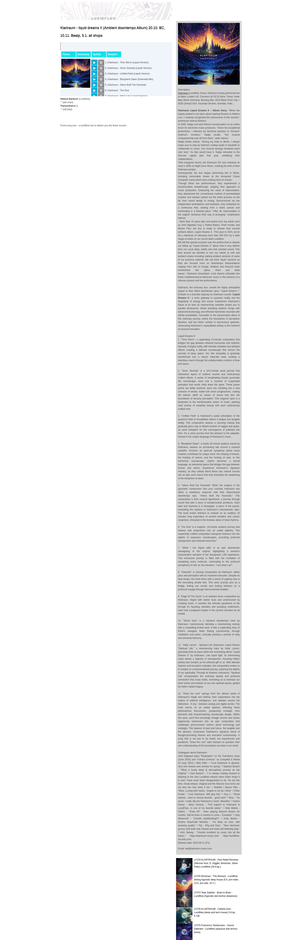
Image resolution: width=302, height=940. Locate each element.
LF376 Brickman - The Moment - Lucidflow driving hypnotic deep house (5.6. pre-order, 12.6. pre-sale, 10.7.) (216, 879)
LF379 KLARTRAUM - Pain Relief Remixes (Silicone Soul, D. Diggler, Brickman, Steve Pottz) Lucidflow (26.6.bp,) (216, 863)
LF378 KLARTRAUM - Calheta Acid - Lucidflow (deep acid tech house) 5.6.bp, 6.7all (214, 912)
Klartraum (183, 93)
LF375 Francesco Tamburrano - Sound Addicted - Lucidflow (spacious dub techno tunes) (215, 929)
